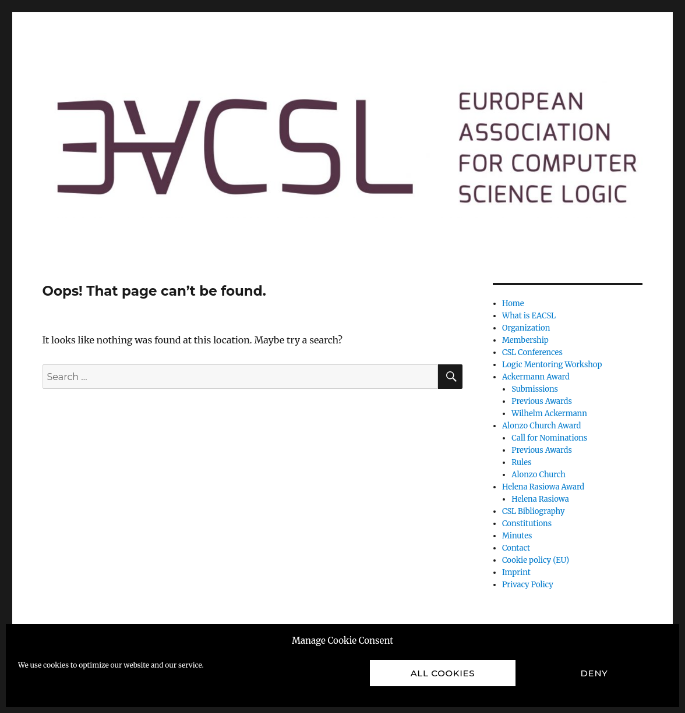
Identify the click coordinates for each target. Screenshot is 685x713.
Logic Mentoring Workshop (552, 365)
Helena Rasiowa (540, 499)
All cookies (443, 673)
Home (513, 303)
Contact (516, 548)
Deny (594, 673)
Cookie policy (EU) (535, 560)
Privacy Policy (527, 585)
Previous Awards (541, 401)
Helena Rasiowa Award (543, 487)
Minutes (517, 536)
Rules (521, 462)
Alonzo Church (538, 475)
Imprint (516, 572)
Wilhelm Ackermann (549, 413)
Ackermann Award (536, 377)
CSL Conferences (532, 352)
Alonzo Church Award (541, 426)
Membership (525, 340)
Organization (526, 328)
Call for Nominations (549, 438)
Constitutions (527, 523)
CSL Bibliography (533, 511)
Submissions (534, 389)
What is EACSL (529, 316)
